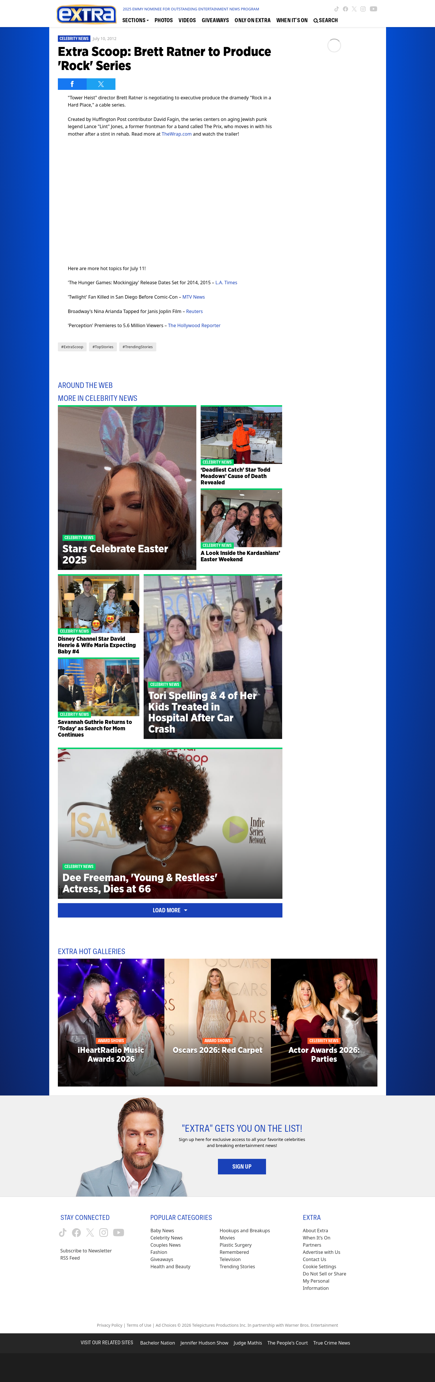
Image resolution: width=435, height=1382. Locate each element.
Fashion (158, 1252)
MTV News (193, 297)
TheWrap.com (177, 134)
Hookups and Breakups (245, 1230)
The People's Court (287, 1343)
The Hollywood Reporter (194, 325)
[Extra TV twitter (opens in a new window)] (354, 9)
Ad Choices (166, 1325)
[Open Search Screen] (326, 20)
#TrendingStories (138, 346)
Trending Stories (237, 1266)
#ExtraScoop (72, 346)
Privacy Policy (109, 1325)
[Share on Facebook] (72, 84)
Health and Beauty (170, 1266)
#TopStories (102, 346)
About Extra (315, 1230)
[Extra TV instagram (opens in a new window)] (363, 9)
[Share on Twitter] (101, 84)
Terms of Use (139, 1325)
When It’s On (316, 1238)
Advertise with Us (321, 1252)
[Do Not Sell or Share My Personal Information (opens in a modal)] (328, 1281)
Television (230, 1259)
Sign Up (242, 1166)
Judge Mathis (248, 1343)
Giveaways (161, 1259)
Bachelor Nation (157, 1343)
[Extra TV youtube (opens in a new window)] (373, 9)
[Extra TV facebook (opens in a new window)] (345, 9)
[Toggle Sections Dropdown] (135, 20)
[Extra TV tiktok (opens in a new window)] (336, 9)
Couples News (165, 1245)
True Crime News (331, 1343)
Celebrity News (74, 38)
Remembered (234, 1252)
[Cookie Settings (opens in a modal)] (319, 1266)
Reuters (194, 311)
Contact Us (314, 1259)
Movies (227, 1238)
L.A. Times (226, 282)
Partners (312, 1245)
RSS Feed (70, 1258)
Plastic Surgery (236, 1245)
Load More (170, 910)
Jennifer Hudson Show (204, 1343)
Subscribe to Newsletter (86, 1251)
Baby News (162, 1230)
